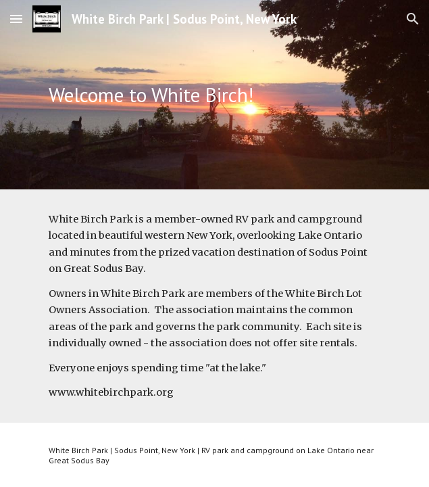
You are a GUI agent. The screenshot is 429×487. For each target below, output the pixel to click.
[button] (16, 18)
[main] (214, 94)
